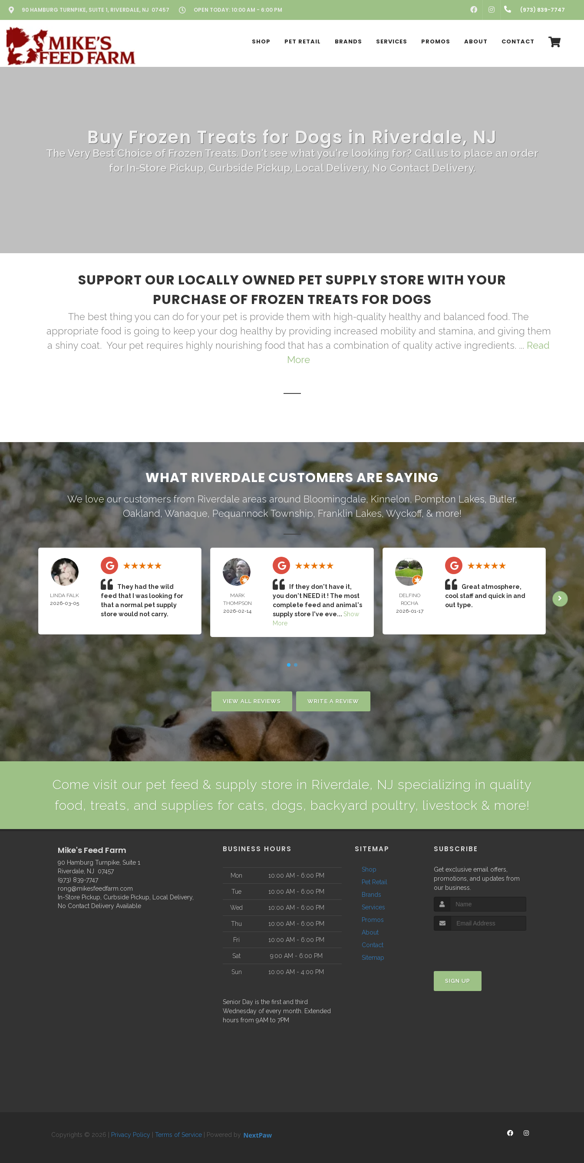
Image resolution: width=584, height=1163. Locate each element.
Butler (502, 499)
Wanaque (186, 513)
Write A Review (333, 701)
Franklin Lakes (350, 513)
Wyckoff (404, 513)
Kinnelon (390, 499)
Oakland (141, 513)
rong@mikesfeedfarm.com (95, 888)
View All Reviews (252, 701)
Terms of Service (178, 1134)
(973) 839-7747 (78, 879)
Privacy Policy (130, 1134)
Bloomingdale (335, 499)
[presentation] (480, 947)
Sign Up (457, 981)
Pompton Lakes (450, 499)
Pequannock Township (262, 513)
